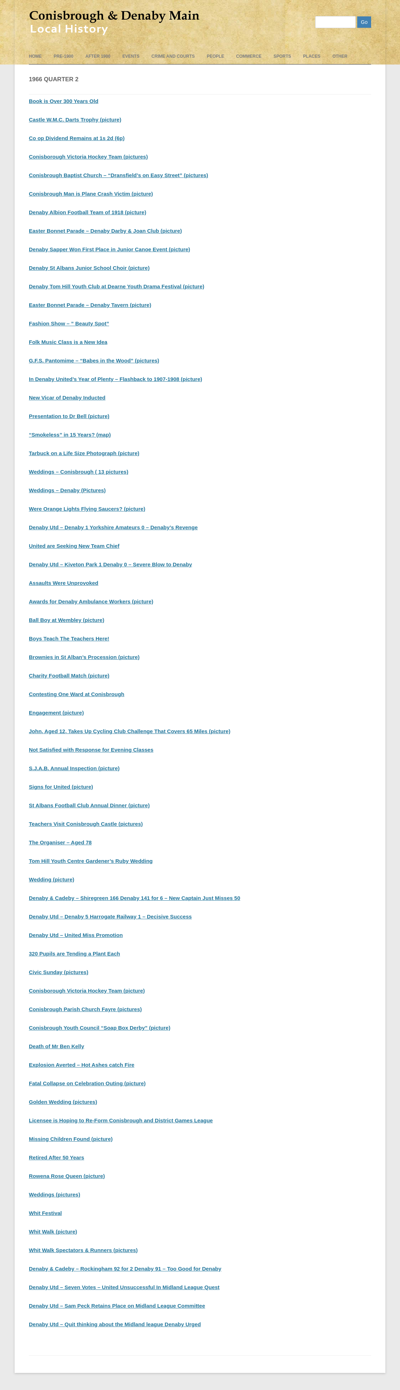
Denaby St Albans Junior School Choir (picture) (89, 268)
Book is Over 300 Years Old (63, 101)
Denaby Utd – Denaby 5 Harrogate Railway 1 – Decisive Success (110, 916)
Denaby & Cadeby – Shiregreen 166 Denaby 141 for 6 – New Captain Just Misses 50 (134, 898)
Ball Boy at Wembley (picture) (66, 620)
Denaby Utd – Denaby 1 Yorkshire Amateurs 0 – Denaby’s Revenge (113, 527)
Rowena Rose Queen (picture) (67, 1176)
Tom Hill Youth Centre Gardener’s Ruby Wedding (91, 861)
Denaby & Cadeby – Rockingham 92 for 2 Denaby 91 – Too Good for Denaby (125, 1269)
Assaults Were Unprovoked (63, 583)
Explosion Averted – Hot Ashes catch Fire (81, 1065)
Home (35, 56)
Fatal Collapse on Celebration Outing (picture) (87, 1083)
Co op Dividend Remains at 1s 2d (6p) (76, 138)
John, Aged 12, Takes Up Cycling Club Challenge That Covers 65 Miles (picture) (129, 731)
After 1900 (98, 56)
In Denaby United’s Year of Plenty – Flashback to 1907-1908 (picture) (115, 379)
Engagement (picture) (56, 713)
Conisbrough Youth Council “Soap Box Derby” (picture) (99, 1028)
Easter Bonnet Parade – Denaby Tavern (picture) (90, 305)
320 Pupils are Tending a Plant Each (74, 954)
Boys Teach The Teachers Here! (69, 638)
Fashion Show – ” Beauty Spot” (69, 323)
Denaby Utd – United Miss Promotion (76, 935)
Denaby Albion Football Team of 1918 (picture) (87, 212)
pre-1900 (63, 56)
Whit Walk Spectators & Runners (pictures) (83, 1250)
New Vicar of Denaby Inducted (67, 398)
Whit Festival (45, 1213)
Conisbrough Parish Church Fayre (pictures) (85, 1009)
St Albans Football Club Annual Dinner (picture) (89, 805)
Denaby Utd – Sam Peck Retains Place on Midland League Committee (117, 1306)
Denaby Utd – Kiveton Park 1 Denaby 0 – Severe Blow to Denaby (110, 564)
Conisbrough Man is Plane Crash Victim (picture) (91, 194)
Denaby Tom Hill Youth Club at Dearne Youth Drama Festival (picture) (116, 286)
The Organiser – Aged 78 (60, 842)
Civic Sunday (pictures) (58, 972)
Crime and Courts (173, 56)
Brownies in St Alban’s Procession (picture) (84, 657)
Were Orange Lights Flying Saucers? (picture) (87, 509)
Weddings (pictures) (54, 1194)
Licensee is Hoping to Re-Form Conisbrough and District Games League (121, 1120)
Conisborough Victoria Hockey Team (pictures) (88, 157)
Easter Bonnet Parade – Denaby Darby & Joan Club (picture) (105, 231)
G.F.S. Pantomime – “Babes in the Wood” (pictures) (94, 360)
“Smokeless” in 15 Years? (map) (70, 435)
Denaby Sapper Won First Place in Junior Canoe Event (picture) (109, 249)
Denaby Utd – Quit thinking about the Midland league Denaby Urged (115, 1324)
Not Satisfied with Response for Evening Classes (91, 750)
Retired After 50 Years (56, 1157)
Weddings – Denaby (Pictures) (67, 490)
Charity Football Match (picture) (69, 676)
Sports (282, 56)
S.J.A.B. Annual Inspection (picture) (74, 768)
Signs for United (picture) (61, 787)
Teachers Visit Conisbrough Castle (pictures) (86, 824)
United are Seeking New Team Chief (74, 546)
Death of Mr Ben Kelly (56, 1046)
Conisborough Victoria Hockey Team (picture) (87, 991)
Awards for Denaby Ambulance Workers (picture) (91, 601)
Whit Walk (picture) (53, 1232)
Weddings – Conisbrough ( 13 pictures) (78, 472)
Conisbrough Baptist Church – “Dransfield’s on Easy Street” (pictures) (118, 175)
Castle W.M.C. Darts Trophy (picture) (75, 120)
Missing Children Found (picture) (71, 1139)
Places (311, 56)
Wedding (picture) (51, 879)
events (130, 56)
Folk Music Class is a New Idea (68, 342)
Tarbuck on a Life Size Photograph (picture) (84, 453)
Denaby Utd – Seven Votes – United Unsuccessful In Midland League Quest (124, 1287)
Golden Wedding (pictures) (63, 1102)
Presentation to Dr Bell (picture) (69, 416)
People (215, 56)
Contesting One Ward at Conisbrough (76, 694)
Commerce (248, 56)
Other (339, 56)
